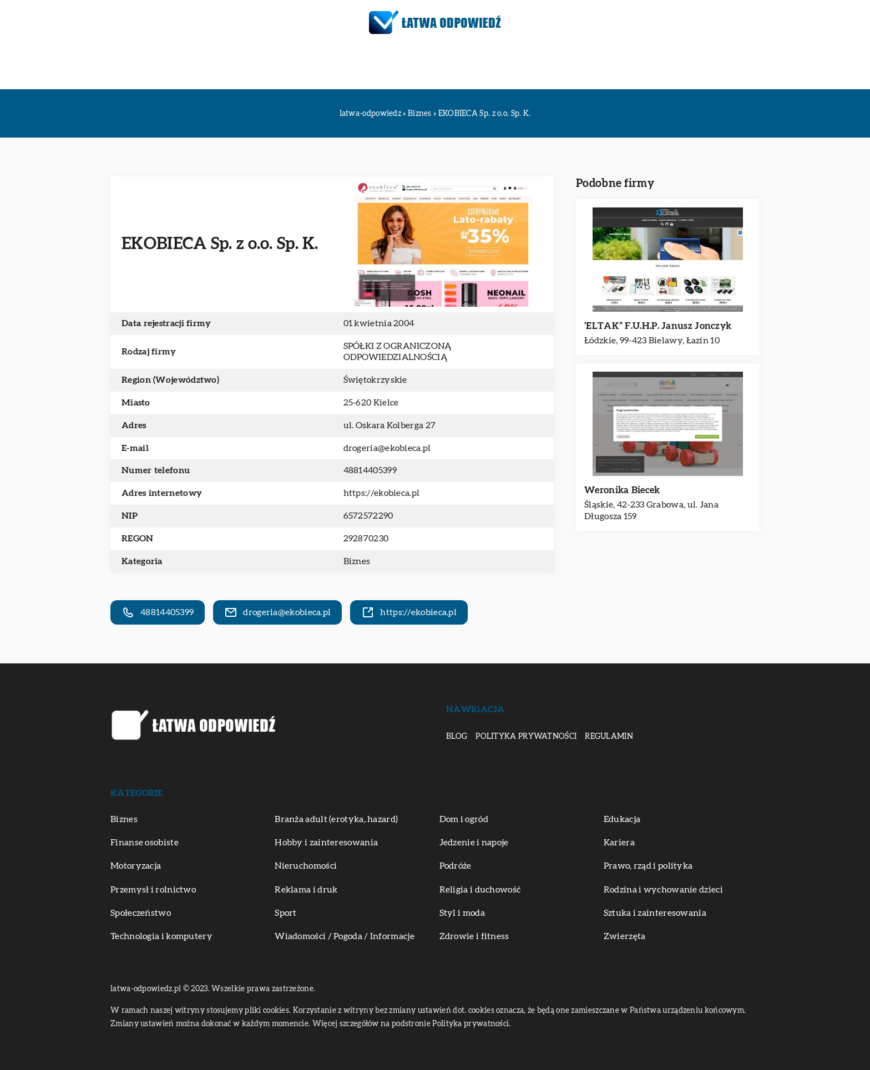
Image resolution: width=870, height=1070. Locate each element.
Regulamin (609, 737)
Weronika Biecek (622, 490)
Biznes (195, 66)
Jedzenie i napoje (474, 842)
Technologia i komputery (161, 936)
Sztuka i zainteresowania (479, 66)
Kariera (619, 842)
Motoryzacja (316, 66)
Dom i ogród (463, 819)
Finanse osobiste (144, 842)
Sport (286, 913)
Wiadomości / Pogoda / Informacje (344, 936)
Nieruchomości (306, 865)
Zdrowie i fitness (595, 66)
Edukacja (246, 66)
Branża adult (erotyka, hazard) (336, 819)
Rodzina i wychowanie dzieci (663, 889)
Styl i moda (462, 913)
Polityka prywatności (526, 737)
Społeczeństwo (140, 913)
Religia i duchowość (480, 889)
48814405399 (370, 470)
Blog (456, 737)
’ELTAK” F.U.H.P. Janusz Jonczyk (657, 326)
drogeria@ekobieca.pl (387, 448)
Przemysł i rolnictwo (153, 889)
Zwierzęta (674, 66)
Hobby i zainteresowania (326, 842)
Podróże (384, 66)
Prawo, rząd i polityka (648, 865)
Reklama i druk (306, 889)
